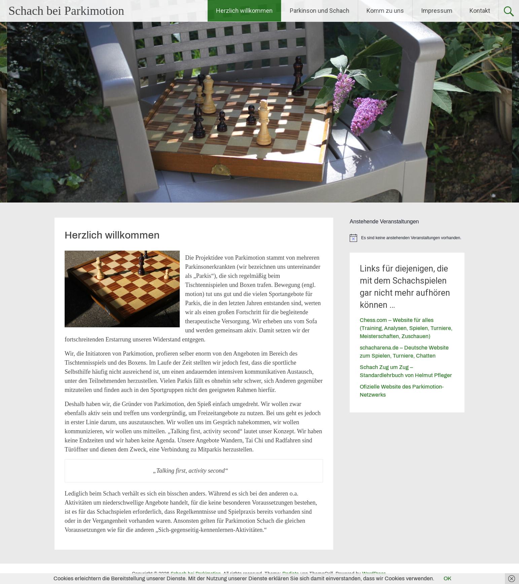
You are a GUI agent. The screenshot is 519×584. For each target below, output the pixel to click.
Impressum (436, 10)
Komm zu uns (385, 10)
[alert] (407, 238)
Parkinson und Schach (319, 10)
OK (447, 578)
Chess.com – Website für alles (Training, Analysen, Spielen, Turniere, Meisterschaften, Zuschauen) (406, 328)
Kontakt (480, 10)
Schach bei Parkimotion (66, 10)
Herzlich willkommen (244, 10)
